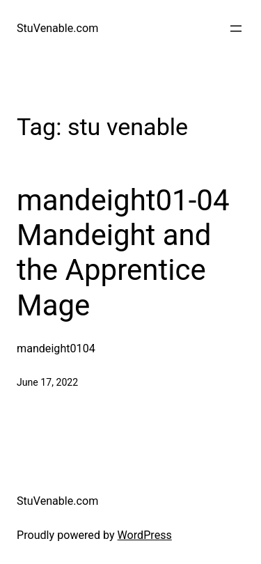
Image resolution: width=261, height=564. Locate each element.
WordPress (145, 535)
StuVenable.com (57, 28)
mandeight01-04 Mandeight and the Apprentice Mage (123, 252)
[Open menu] (236, 28)
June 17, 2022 (47, 382)
